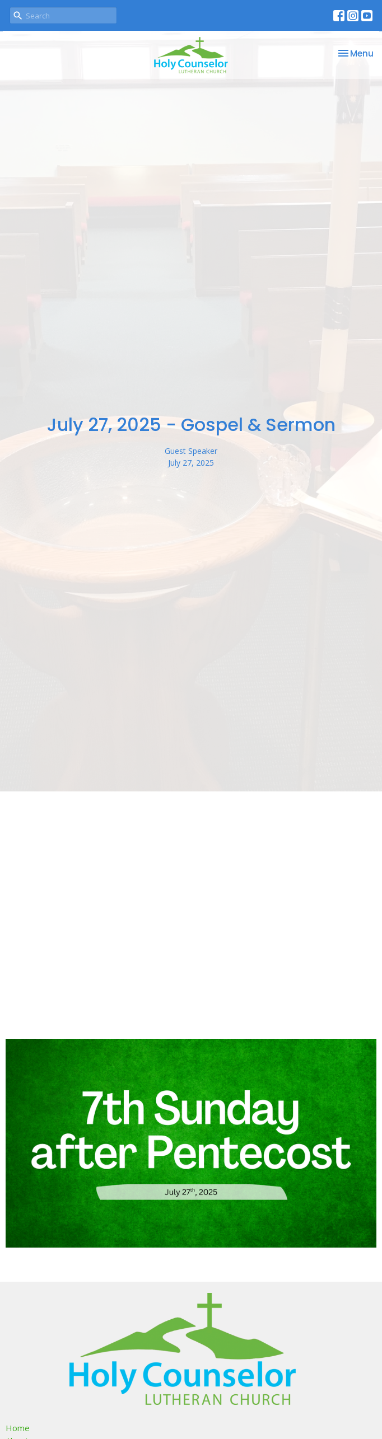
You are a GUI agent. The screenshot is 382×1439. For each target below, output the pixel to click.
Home (18, 1427)
